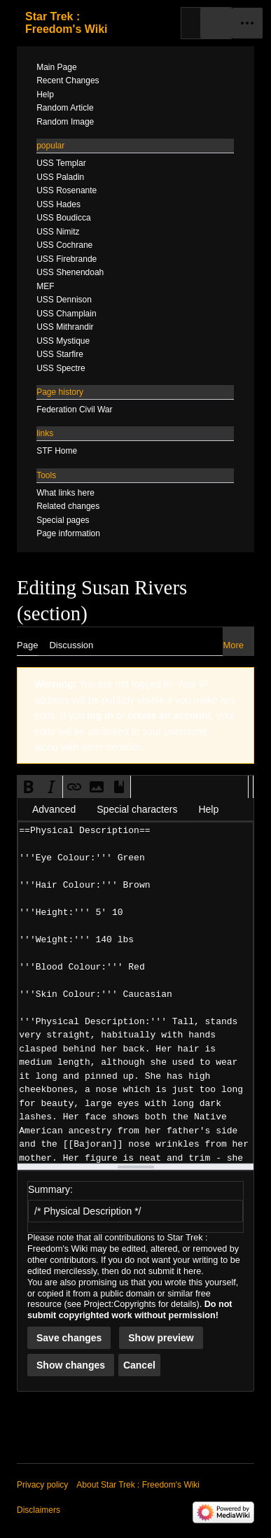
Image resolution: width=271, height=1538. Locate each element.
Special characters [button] (137, 809)
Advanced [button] (54, 809)
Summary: (50, 1189)
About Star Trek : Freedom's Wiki (138, 1485)
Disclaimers (38, 1510)
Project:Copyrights (120, 1304)
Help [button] (208, 809)
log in (100, 715)
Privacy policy (42, 1485)
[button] (29, 787)
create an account (169, 715)
